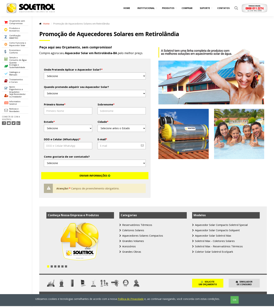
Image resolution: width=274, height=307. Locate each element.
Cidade (103, 121)
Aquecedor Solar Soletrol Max (211, 235)
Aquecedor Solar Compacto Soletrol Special (220, 225)
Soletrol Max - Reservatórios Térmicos (217, 246)
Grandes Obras (130, 251)
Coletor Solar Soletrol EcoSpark (212, 251)
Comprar (187, 8)
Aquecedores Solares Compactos (141, 235)
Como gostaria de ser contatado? (67, 156)
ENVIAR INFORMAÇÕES (95, 175)
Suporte (205, 8)
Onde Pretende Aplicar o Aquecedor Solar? (73, 69)
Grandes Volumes (131, 241)
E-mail (102, 139)
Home (126, 8)
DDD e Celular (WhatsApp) (62, 139)
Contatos (223, 8)
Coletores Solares (131, 230)
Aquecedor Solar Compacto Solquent (216, 230)
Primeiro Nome (54, 104)
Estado (49, 121)
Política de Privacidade (131, 299)
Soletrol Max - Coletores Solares (213, 241)
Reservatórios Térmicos (135, 225)
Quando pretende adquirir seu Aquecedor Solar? (76, 87)
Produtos (168, 8)
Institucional (146, 8)
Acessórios (127, 246)
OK (234, 299)
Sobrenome (106, 104)
